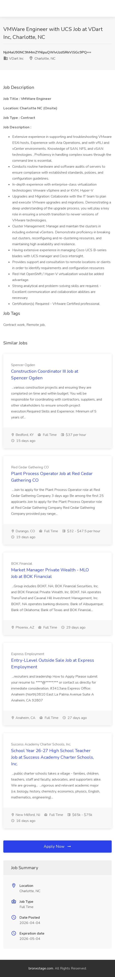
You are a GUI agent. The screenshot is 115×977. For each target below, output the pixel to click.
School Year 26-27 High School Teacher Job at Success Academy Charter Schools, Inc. (52, 757)
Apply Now (58, 846)
